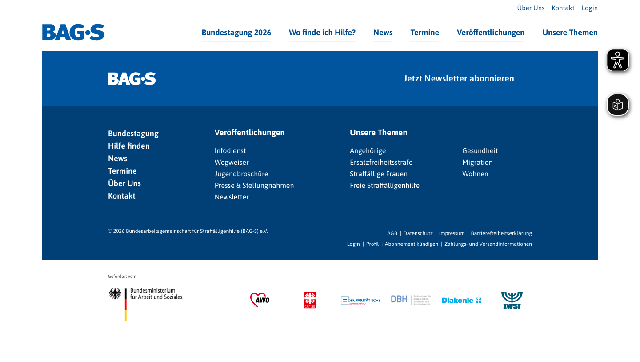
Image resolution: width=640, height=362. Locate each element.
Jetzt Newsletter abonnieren (459, 78)
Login (590, 8)
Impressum (452, 233)
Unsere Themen (570, 32)
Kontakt (563, 8)
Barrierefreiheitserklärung (501, 233)
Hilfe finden (129, 145)
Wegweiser (232, 163)
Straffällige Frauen (379, 174)
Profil (372, 244)
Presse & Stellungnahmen (254, 186)
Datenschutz (418, 233)
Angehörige (368, 151)
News (382, 32)
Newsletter (232, 197)
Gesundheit (480, 151)
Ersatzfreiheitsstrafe (381, 163)
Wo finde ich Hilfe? (322, 32)
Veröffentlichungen (490, 32)
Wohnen (475, 174)
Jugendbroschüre (241, 174)
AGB (392, 233)
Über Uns (531, 8)
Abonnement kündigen (411, 244)
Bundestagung (133, 133)
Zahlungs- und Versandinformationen (488, 244)
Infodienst (230, 151)
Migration (477, 163)
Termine (424, 32)
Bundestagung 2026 (237, 32)
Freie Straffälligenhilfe (385, 186)
